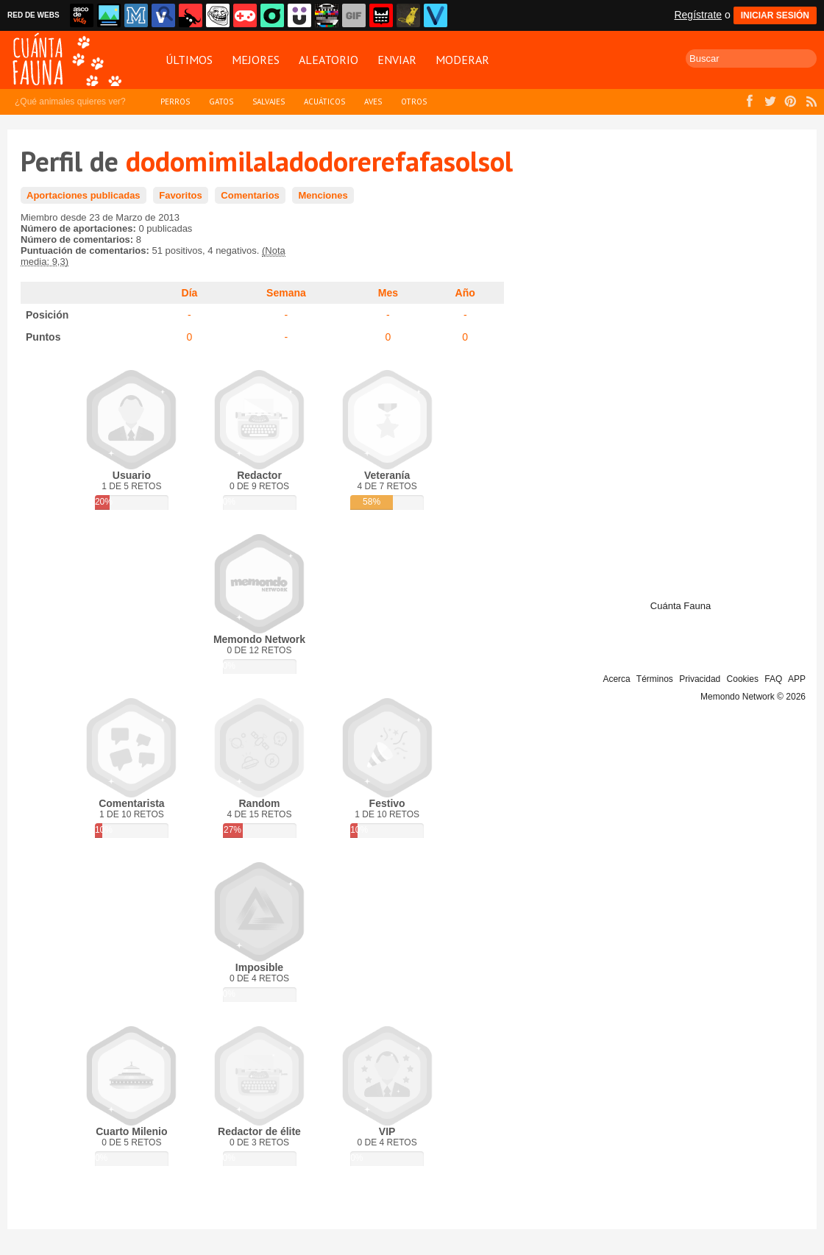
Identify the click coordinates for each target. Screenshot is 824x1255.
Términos (654, 679)
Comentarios (250, 195)
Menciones (322, 195)
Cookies (743, 679)
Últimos (189, 59)
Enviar (396, 59)
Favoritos (180, 195)
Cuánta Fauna (680, 605)
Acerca (616, 679)
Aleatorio (328, 59)
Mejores (256, 59)
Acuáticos (324, 101)
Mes (388, 293)
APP (797, 679)
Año (465, 293)
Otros (414, 101)
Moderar (462, 59)
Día (190, 293)
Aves (373, 101)
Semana (286, 293)
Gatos (221, 101)
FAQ (773, 679)
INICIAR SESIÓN (775, 15)
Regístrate (698, 15)
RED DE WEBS (33, 15)
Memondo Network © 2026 (753, 697)
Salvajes (268, 101)
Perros (175, 101)
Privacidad (699, 679)
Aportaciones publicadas (83, 195)
